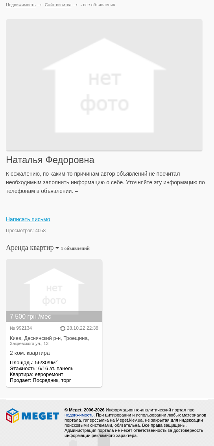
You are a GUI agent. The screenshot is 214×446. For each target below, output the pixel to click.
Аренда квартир (48, 247)
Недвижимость (21, 4)
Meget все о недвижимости (33, 415)
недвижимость (79, 415)
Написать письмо (28, 219)
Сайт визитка (58, 4)
